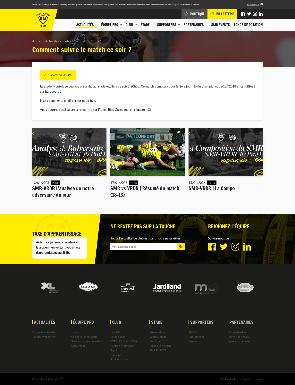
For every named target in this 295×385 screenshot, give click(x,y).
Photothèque (196, 337)
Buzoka (193, 341)
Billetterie (246, 379)
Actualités (52, 41)
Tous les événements (44, 337)
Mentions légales (228, 379)
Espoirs (114, 350)
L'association (117, 337)
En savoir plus (253, 4)
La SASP (115, 332)
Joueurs (76, 332)
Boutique (154, 341)
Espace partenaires (239, 341)
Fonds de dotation (248, 24)
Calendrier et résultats (84, 337)
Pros (96, 41)
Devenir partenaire (239, 337)
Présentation (157, 332)
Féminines (116, 355)
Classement (78, 345)
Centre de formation (122, 345)
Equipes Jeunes (119, 359)
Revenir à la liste (58, 75)
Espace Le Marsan (160, 345)
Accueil (37, 41)
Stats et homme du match (86, 341)
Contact (259, 379)
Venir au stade (157, 337)
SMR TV (193, 332)
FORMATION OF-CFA (123, 341)
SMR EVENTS (220, 24)
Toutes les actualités (76, 41)
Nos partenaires (237, 332)
